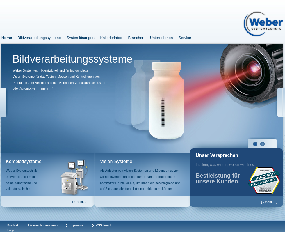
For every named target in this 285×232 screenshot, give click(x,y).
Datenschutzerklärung (43, 225)
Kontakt (12, 225)
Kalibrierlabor (111, 38)
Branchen (136, 38)
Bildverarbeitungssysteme (39, 38)
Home (6, 38)
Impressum (77, 225)
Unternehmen (161, 38)
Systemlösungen (81, 38)
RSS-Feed (103, 225)
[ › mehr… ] (46, 88)
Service (185, 38)
